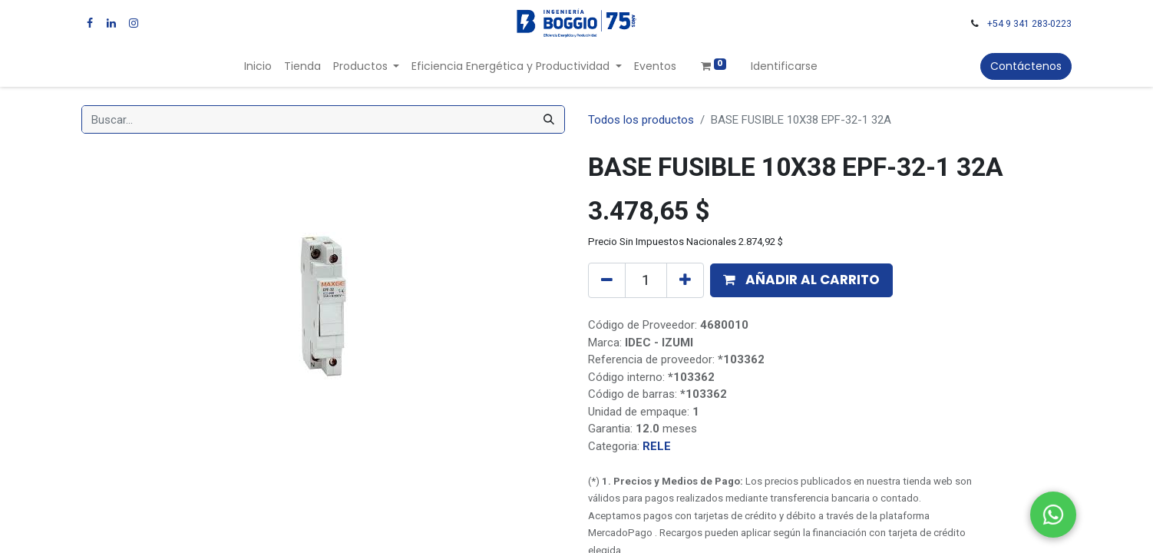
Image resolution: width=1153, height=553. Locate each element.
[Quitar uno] (607, 280)
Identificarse (784, 66)
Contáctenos (1026, 66)
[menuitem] (258, 66)
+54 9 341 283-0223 (1029, 23)
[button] (801, 280)
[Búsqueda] (549, 119)
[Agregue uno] (685, 280)
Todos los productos (641, 120)
